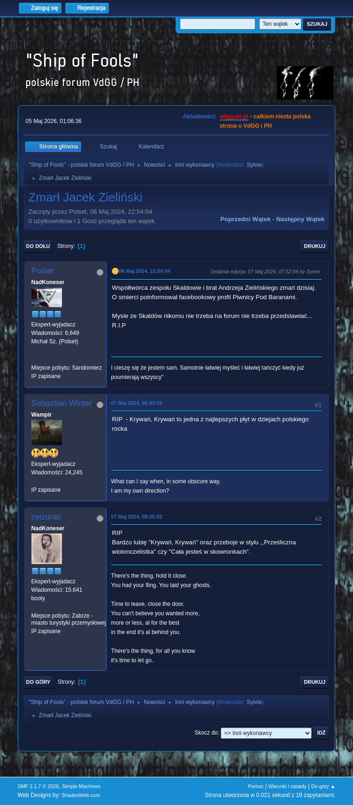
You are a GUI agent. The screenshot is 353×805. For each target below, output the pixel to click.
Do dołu (38, 246)
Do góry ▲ (323, 786)
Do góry (38, 682)
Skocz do (205, 732)
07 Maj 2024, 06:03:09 (136, 403)
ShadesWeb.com (80, 795)
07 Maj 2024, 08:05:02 (136, 516)
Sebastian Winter (61, 403)
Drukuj (315, 246)
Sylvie (254, 165)
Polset (42, 270)
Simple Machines (81, 786)
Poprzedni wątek (245, 219)
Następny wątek (300, 219)
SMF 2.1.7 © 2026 (38, 786)
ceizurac (46, 516)
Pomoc (256, 786)
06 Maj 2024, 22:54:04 (144, 271)
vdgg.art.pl (234, 116)
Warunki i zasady (288, 786)
